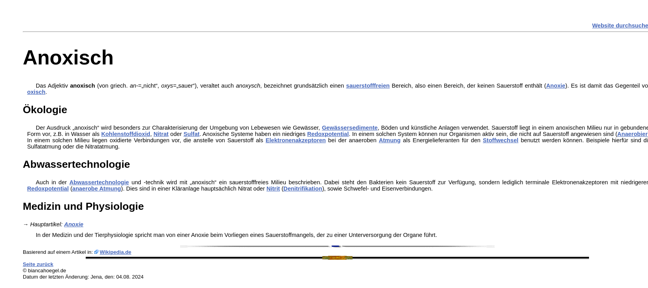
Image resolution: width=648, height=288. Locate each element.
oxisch (36, 92)
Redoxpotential (328, 134)
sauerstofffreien (368, 86)
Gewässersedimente (350, 128)
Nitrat (160, 134)
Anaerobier (632, 134)
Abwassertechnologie (99, 182)
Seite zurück (38, 264)
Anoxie (555, 86)
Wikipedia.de (115, 252)
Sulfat (192, 134)
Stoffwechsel (500, 140)
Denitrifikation (303, 188)
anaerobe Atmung (96, 188)
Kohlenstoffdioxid (125, 134)
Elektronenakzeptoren (295, 140)
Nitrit (273, 188)
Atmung (389, 140)
